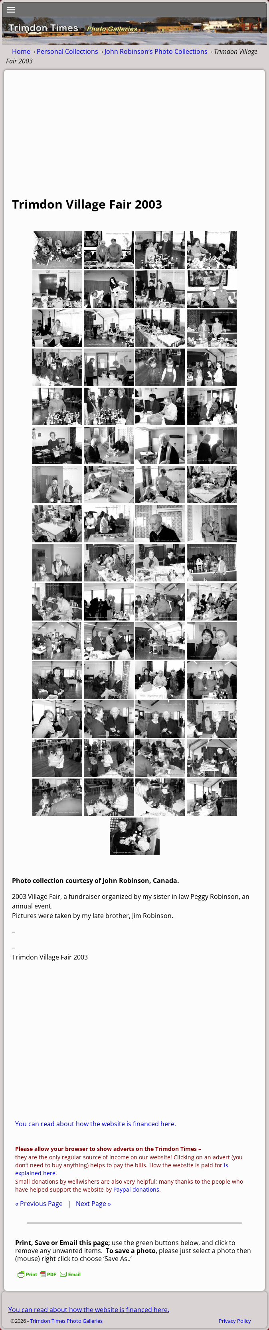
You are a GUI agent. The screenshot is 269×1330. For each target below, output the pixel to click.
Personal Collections (67, 51)
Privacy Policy (235, 1320)
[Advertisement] (134, 137)
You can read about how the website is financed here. (95, 1123)
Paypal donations (136, 1189)
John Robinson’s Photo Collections (156, 51)
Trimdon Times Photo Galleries (66, 1320)
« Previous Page (39, 1203)
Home (21, 51)
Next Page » (93, 1203)
